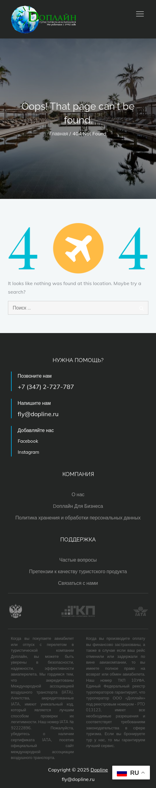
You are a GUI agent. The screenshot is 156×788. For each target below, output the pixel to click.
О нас (78, 494)
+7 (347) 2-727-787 (46, 386)
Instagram (28, 452)
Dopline (99, 770)
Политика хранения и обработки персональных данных (77, 518)
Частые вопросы (78, 560)
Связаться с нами (78, 583)
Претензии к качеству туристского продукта (78, 571)
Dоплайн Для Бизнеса (78, 506)
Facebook (28, 441)
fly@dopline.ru (38, 414)
